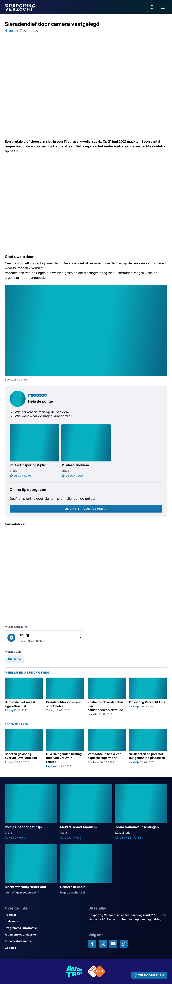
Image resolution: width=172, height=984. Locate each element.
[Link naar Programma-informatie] (44, 928)
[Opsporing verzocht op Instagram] (103, 944)
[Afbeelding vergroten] (164, 287)
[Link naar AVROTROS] (74, 971)
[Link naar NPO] (96, 971)
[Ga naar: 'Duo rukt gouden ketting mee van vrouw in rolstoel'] (65, 748)
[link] (44, 637)
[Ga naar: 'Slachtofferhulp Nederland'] (31, 869)
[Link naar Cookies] (44, 947)
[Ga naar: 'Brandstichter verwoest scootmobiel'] (65, 697)
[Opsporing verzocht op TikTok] (124, 944)
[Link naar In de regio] (44, 921)
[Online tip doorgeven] (86, 509)
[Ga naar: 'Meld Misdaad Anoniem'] (86, 811)
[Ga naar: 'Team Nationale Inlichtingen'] (141, 811)
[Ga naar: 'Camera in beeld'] (86, 869)
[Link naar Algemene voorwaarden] (44, 934)
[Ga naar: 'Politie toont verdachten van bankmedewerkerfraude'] (107, 697)
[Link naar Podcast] (44, 914)
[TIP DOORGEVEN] (149, 975)
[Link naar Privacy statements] (44, 941)
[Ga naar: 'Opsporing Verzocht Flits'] (148, 697)
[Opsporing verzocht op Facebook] (92, 944)
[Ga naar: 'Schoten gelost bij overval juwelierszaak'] (24, 748)
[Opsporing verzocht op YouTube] (113, 944)
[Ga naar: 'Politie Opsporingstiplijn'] (34, 450)
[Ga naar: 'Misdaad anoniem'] (86, 450)
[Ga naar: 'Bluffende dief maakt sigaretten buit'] (24, 697)
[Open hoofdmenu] (162, 7)
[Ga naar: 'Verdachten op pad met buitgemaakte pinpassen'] (148, 748)
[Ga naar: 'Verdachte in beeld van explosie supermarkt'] (107, 748)
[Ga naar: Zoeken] (151, 7)
